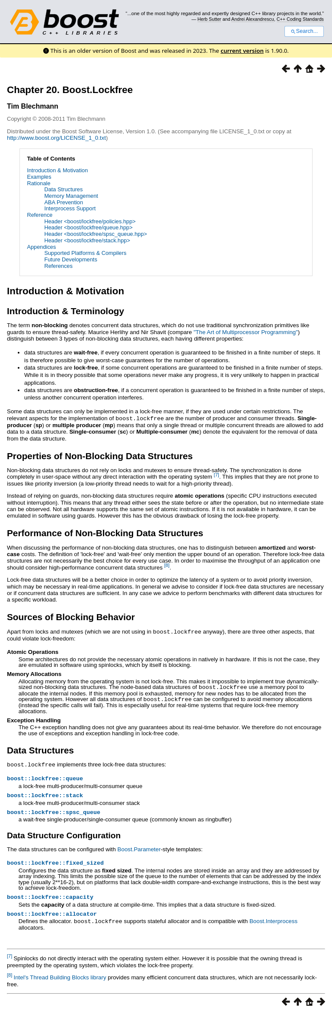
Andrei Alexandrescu (252, 19)
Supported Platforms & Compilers (85, 253)
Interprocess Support (70, 208)
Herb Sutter (209, 19)
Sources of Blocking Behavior (71, 616)
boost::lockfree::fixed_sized (55, 864)
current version (242, 51)
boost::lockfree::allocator (52, 916)
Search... (304, 31)
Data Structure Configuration (64, 835)
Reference (39, 215)
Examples (39, 177)
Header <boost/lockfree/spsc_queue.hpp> (95, 234)
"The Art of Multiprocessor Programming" (246, 332)
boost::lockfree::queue (45, 777)
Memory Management (71, 196)
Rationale (38, 183)
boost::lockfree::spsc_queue (53, 812)
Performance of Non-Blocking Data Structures (105, 532)
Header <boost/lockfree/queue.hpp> (88, 227)
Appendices (41, 247)
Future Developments (70, 259)
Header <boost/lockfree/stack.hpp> (87, 240)
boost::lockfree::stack (45, 794)
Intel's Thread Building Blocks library (59, 980)
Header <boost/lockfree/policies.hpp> (89, 221)
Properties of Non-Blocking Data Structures (100, 455)
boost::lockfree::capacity (50, 899)
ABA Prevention (63, 202)
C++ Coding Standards (300, 19)
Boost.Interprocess (273, 924)
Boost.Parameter (139, 849)
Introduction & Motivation (57, 170)
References (58, 266)
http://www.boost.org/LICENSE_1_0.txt (56, 138)
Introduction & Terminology (65, 311)
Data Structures (63, 189)
